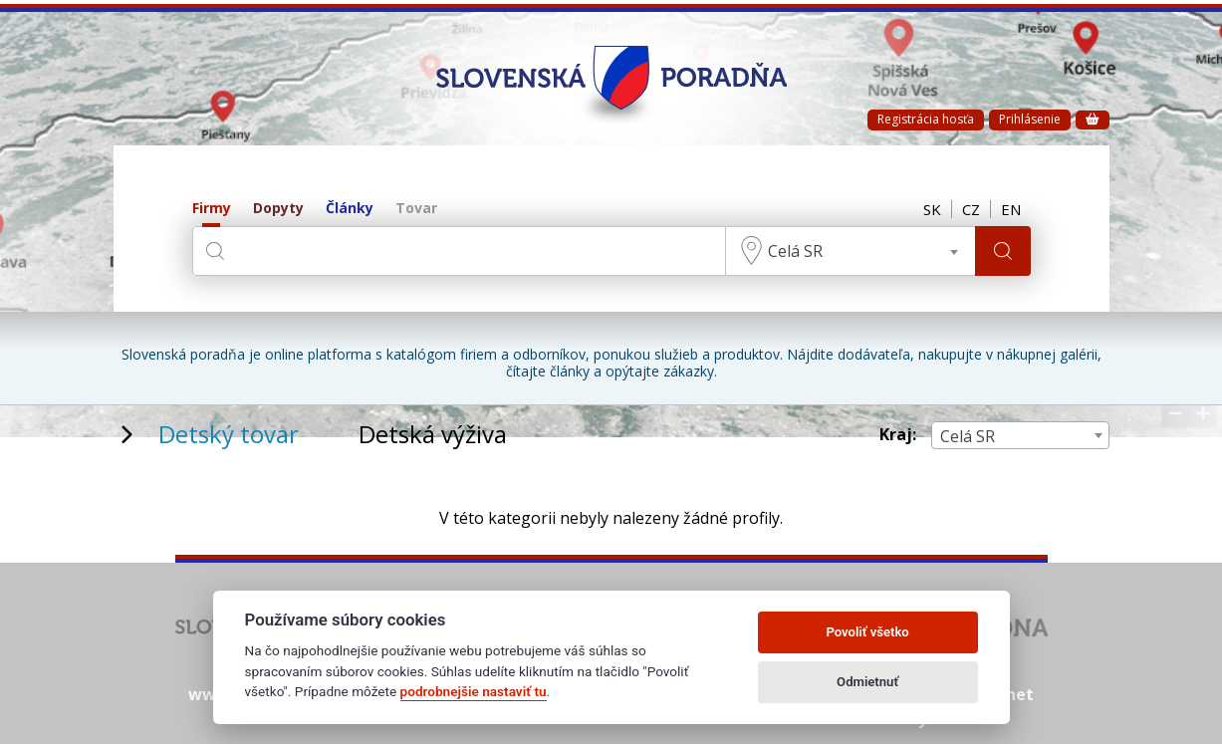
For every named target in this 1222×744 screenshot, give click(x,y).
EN (1011, 209)
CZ (971, 209)
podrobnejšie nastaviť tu (473, 691)
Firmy (211, 208)
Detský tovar (228, 433)
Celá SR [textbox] (795, 251)
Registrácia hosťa (925, 119)
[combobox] (850, 251)
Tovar (416, 208)
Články (349, 208)
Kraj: (897, 434)
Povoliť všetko (867, 631)
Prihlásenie (1030, 119)
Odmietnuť (867, 681)
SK (932, 209)
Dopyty (278, 208)
